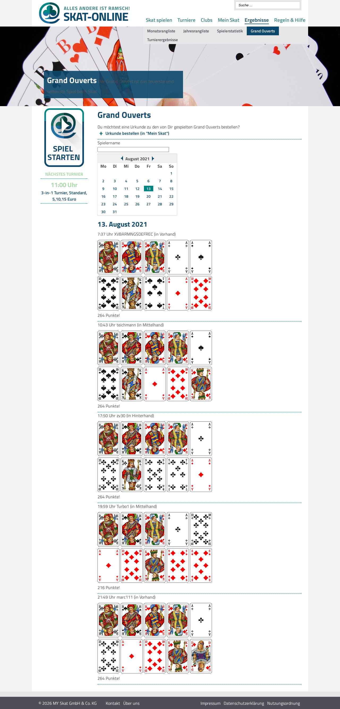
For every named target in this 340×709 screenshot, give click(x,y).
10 (115, 188)
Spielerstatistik (230, 31)
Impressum (210, 703)
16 (103, 196)
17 (115, 196)
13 (148, 188)
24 (115, 204)
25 (126, 204)
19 (137, 196)
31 (115, 211)
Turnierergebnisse (162, 40)
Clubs (206, 20)
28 (160, 204)
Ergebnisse (257, 20)
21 (160, 196)
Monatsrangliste (161, 31)
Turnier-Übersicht (61, 210)
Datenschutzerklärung (244, 703)
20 (148, 196)
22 (171, 196)
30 (103, 211)
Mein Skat (228, 20)
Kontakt (113, 703)
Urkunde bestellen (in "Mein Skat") (137, 133)
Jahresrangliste (196, 31)
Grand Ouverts (263, 31)
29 (171, 204)
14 (160, 188)
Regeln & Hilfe (289, 20)
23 (103, 204)
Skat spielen (159, 20)
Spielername (108, 143)
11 (126, 188)
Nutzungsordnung (283, 703)
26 (137, 204)
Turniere (186, 20)
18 (126, 196)
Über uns (131, 703)
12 (137, 188)
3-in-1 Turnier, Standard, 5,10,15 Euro (64, 195)
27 (148, 204)
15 (171, 188)
